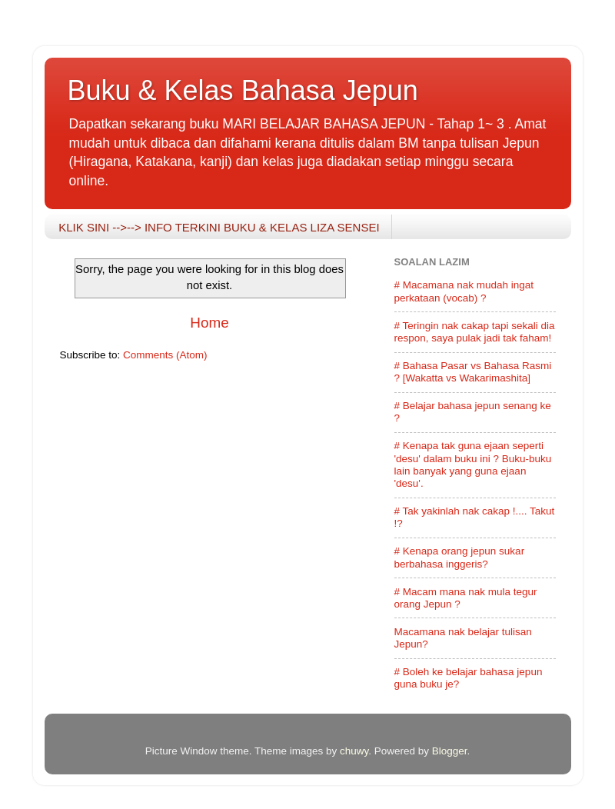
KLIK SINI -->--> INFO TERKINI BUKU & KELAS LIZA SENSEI (218, 227)
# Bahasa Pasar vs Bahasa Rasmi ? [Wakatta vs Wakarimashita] (473, 372)
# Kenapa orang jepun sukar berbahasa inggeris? (459, 557)
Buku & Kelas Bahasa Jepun (243, 90)
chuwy (354, 751)
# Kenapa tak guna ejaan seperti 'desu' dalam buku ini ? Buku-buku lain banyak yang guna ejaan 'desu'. (473, 464)
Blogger (449, 751)
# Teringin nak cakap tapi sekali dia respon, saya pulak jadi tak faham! (474, 332)
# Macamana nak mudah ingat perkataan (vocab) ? (464, 291)
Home (209, 323)
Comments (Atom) (165, 355)
